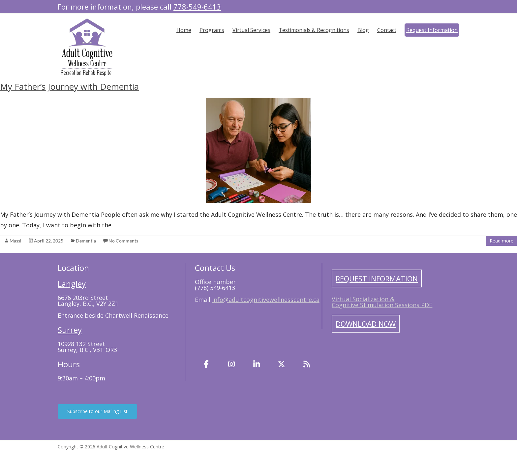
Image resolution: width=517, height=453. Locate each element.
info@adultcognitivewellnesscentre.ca (265, 300)
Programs (211, 30)
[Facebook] (206, 364)
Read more (501, 241)
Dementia (86, 240)
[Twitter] (281, 364)
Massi (15, 240)
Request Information (432, 30)
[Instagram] (231, 364)
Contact (386, 30)
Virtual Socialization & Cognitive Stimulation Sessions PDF (382, 302)
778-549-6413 (197, 7)
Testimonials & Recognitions (314, 30)
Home (183, 30)
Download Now (366, 324)
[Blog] (306, 364)
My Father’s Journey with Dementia (69, 86)
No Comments (123, 240)
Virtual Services (251, 30)
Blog (363, 30)
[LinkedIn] (256, 364)
